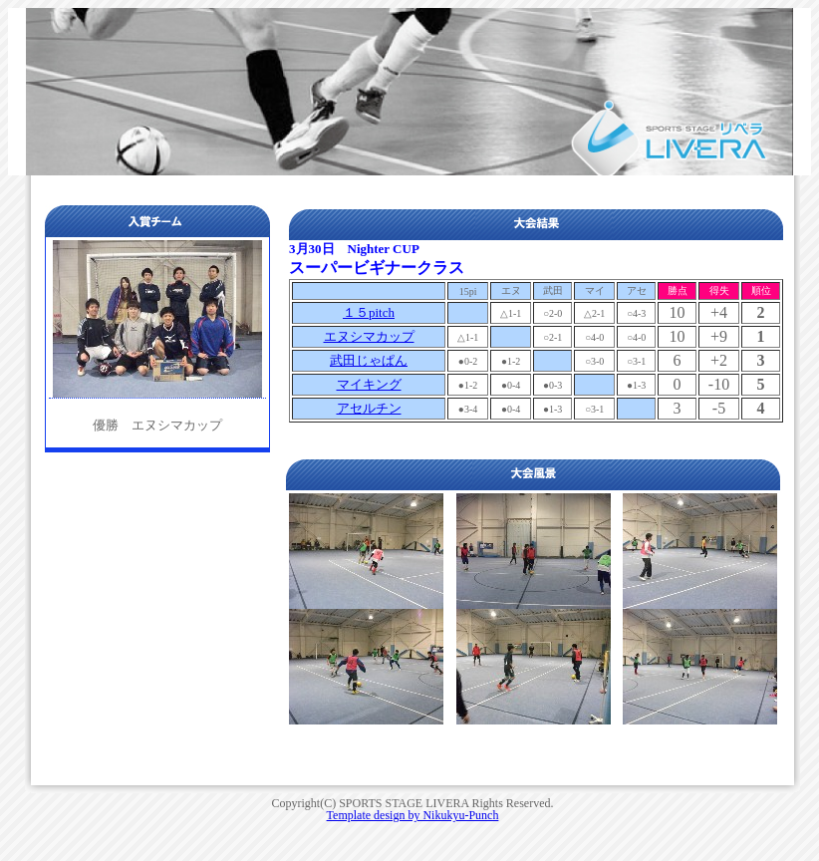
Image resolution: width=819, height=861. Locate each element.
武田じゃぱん (369, 360)
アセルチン (369, 408)
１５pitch (369, 312)
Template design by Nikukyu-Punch (413, 815)
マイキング (369, 384)
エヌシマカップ (369, 336)
